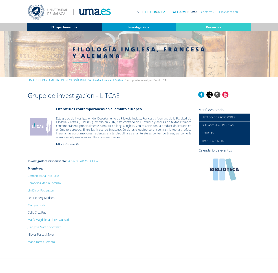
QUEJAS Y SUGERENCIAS (218, 125)
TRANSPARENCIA (213, 141)
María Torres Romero (41, 242)
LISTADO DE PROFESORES (218, 117)
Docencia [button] (213, 27)
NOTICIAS (208, 133)
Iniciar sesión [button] (230, 12)
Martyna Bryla (36, 205)
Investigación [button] (138, 27)
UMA (31, 80)
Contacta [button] (207, 12)
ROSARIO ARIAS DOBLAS (83, 161)
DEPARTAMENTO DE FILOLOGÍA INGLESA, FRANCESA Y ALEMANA (80, 80)
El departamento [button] (64, 27)
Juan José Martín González (44, 227)
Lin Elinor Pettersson (41, 190)
